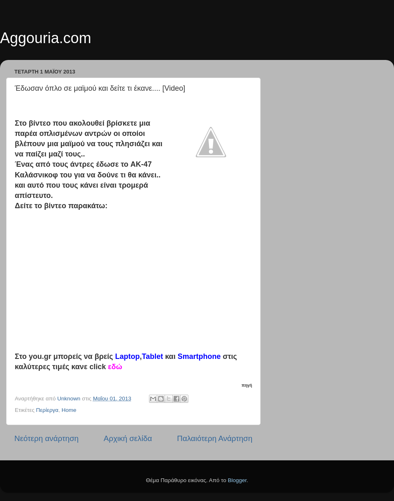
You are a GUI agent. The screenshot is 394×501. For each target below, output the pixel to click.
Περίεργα (47, 410)
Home (69, 410)
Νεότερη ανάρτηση (46, 438)
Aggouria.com (45, 38)
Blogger (237, 480)
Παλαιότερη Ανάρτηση (214, 438)
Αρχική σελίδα (128, 438)
